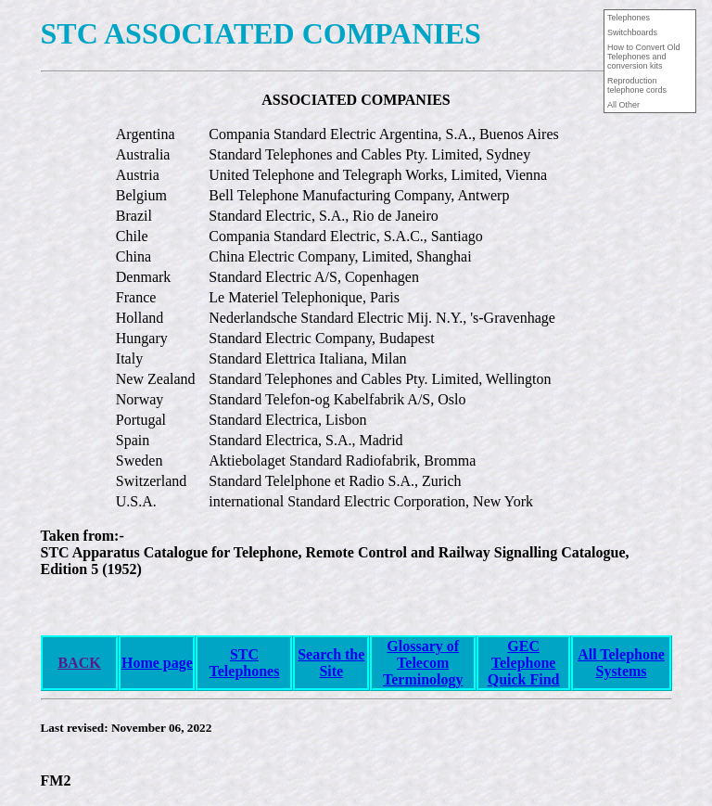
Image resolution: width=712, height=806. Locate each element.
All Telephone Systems (621, 662)
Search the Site (331, 662)
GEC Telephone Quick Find (524, 662)
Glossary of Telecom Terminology (423, 662)
